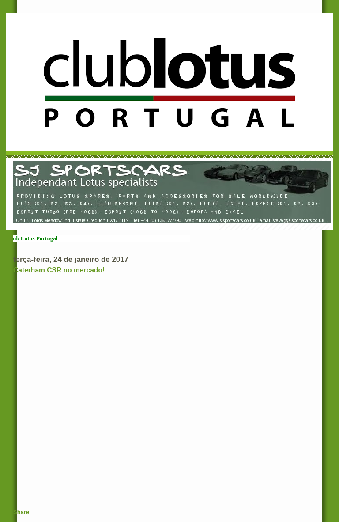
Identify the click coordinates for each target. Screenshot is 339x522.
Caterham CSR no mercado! (59, 270)
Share (21, 512)
